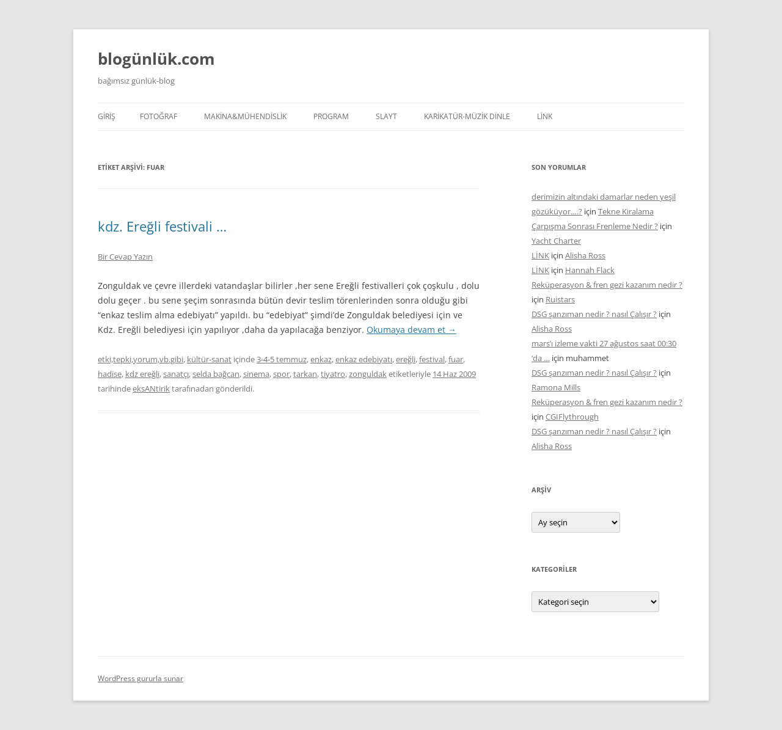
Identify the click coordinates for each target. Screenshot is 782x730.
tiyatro (333, 373)
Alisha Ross (585, 255)
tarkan (305, 373)
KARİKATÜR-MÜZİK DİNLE (467, 116)
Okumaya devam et (411, 329)
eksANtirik (151, 388)
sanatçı (176, 373)
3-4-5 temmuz (282, 359)
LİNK (544, 116)
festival (432, 359)
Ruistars (560, 299)
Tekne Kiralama (626, 211)
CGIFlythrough (572, 416)
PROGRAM (331, 116)
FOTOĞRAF (158, 116)
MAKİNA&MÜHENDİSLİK (245, 116)
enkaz (321, 359)
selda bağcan (215, 373)
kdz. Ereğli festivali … (162, 226)
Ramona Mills (556, 387)
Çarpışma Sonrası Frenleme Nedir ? (595, 226)
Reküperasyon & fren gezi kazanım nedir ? (607, 284)
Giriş (106, 116)
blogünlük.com (156, 59)
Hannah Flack (590, 270)
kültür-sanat (209, 359)
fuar (455, 359)
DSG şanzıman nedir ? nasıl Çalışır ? (594, 313)
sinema (256, 373)
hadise (110, 373)
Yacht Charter (556, 240)
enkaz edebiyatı (363, 359)
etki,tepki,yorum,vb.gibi (140, 359)
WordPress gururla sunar (140, 678)
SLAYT (386, 116)
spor (281, 373)
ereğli (405, 359)
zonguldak (368, 373)
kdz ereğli (142, 373)
